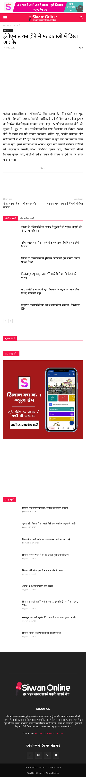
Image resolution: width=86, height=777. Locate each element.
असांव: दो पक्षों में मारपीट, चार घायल (37, 586)
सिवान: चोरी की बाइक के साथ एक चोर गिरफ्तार (42, 570)
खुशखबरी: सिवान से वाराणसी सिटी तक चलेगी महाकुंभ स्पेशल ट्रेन (49, 523)
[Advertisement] (43, 468)
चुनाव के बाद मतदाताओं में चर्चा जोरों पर (65, 203)
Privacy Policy (54, 767)
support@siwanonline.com (49, 733)
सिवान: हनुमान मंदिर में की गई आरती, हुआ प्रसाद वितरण (45, 555)
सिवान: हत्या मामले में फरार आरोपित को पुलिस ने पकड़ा (45, 508)
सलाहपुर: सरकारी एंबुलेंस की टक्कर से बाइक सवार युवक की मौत (49, 617)
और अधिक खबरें (27, 218)
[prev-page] (5, 321)
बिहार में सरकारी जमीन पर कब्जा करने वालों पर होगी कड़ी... (47, 539)
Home (6, 25)
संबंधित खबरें (10, 218)
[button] (5, 17)
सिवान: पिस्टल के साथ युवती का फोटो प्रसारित (41, 633)
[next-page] (11, 321)
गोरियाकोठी (16, 25)
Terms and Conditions (35, 767)
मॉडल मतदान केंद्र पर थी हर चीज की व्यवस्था (19, 205)
